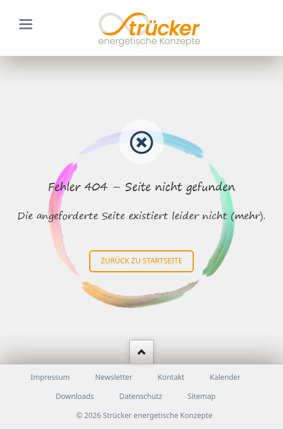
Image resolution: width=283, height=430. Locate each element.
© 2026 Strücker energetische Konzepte (144, 415)
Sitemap (201, 396)
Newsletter (113, 377)
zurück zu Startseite (141, 261)
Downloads (75, 396)
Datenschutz (140, 396)
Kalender (225, 377)
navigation (26, 24)
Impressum (50, 377)
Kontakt (170, 377)
